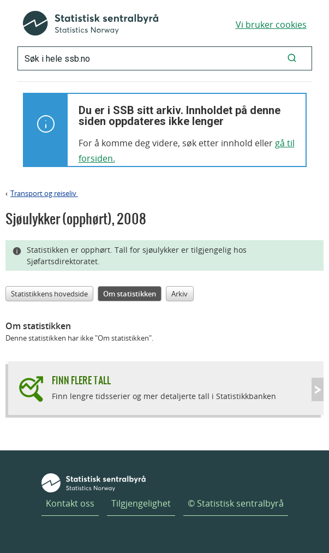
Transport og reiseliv (44, 193)
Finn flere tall (81, 380)
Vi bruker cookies (271, 25)
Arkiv (179, 294)
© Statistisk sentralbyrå (236, 503)
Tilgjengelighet (141, 503)
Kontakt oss (70, 503)
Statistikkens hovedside (49, 294)
